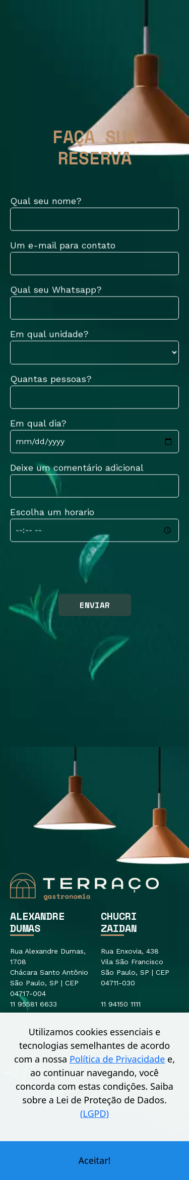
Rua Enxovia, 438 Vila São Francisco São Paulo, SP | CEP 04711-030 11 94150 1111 (135, 977)
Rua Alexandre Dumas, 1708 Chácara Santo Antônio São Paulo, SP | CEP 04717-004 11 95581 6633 (49, 977)
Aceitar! (95, 1160)
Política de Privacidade (117, 1059)
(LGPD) (94, 1113)
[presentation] (86, 569)
